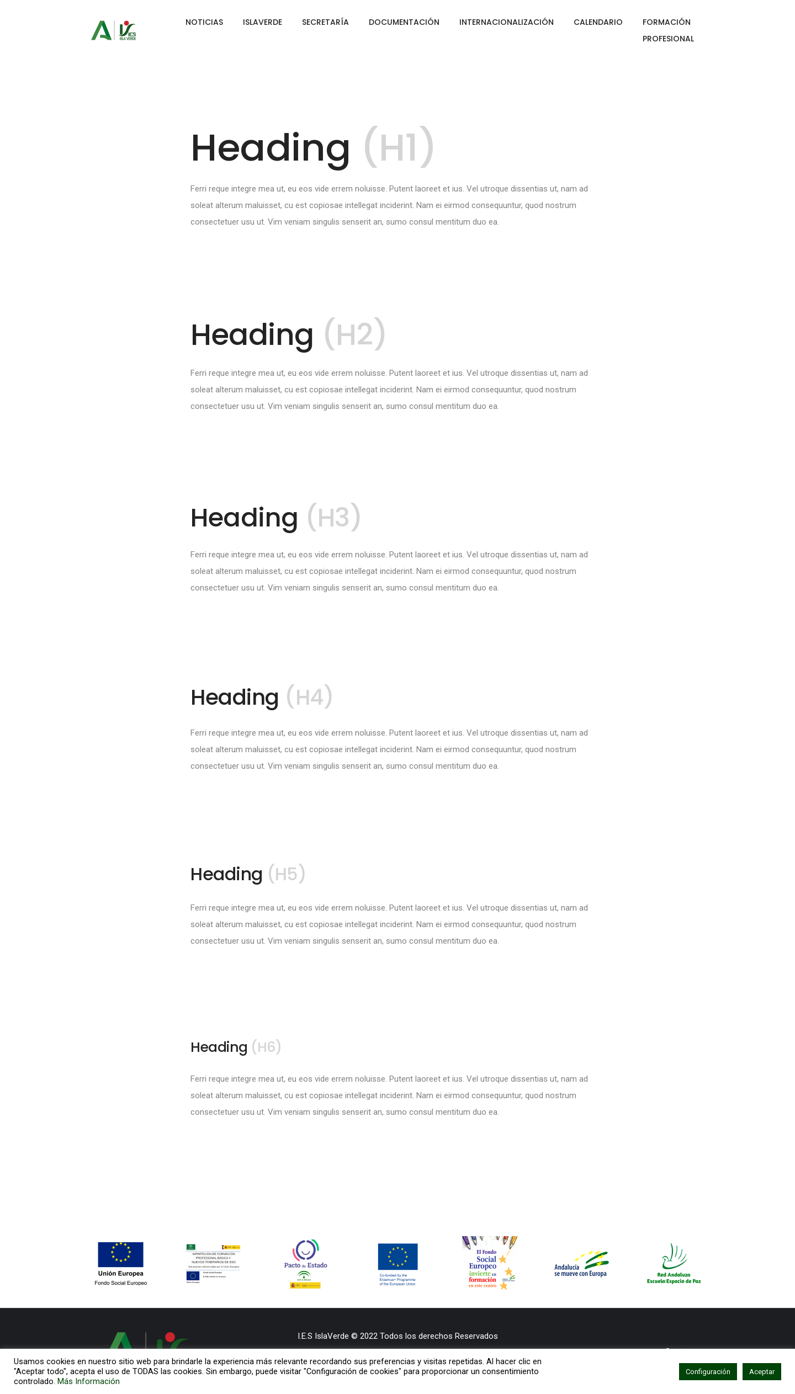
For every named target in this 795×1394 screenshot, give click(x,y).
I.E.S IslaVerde (323, 1336)
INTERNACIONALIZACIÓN (506, 22)
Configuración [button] (708, 1372)
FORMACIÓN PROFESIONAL (668, 30)
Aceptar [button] (762, 1372)
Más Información (88, 1381)
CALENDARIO (598, 22)
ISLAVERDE (262, 22)
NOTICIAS (204, 22)
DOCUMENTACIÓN (404, 22)
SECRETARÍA (325, 22)
